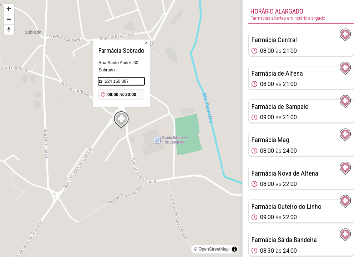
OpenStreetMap (213, 249)
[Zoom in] (9, 9)
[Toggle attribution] (234, 249)
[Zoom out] (9, 19)
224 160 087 (117, 81)
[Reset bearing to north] (9, 29)
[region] (121, 128)
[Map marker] (121, 119)
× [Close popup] (146, 42)
